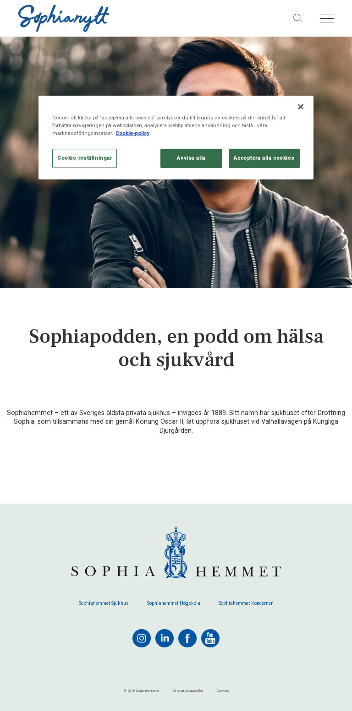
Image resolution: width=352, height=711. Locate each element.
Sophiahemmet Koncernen (246, 603)
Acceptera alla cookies (264, 158)
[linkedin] (164, 638)
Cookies (223, 691)
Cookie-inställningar (84, 158)
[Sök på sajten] (298, 18)
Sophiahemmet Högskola (173, 603)
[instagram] (141, 638)
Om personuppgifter (188, 691)
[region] (176, 137)
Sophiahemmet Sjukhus (104, 603)
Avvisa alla (191, 158)
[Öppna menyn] (327, 18)
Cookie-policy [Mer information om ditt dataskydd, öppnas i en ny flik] (132, 133)
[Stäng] (301, 107)
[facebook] (187, 638)
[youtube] (210, 638)
